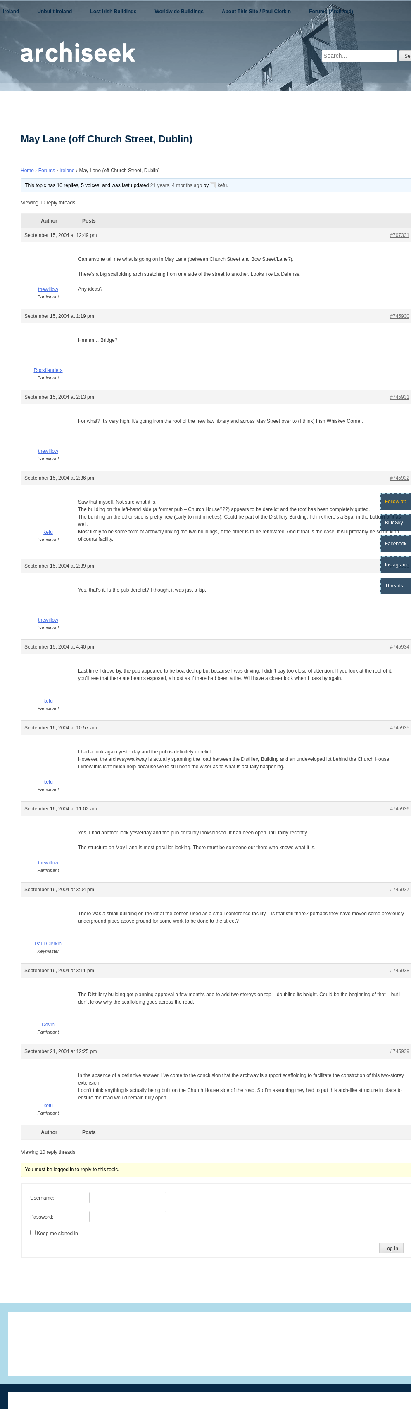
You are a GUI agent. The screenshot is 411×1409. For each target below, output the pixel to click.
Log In (391, 1248)
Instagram (396, 565)
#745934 (399, 647)
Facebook (396, 544)
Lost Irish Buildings (113, 11)
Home (27, 170)
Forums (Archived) (331, 11)
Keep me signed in (57, 1233)
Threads (394, 586)
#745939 (399, 1051)
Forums (46, 170)
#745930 (399, 316)
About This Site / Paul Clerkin (256, 11)
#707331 (399, 235)
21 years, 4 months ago (176, 185)
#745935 (399, 728)
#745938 (399, 970)
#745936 (399, 809)
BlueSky (394, 523)
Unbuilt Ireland (54, 11)
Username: (42, 1198)
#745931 (399, 397)
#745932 (399, 478)
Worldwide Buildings (178, 11)
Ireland (11, 11)
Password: (41, 1217)
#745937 (399, 890)
